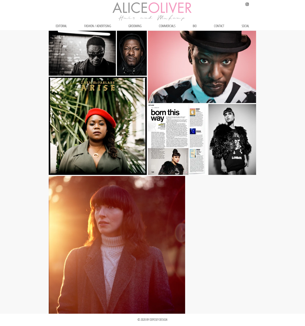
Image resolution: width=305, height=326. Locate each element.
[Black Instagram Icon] (247, 4)
